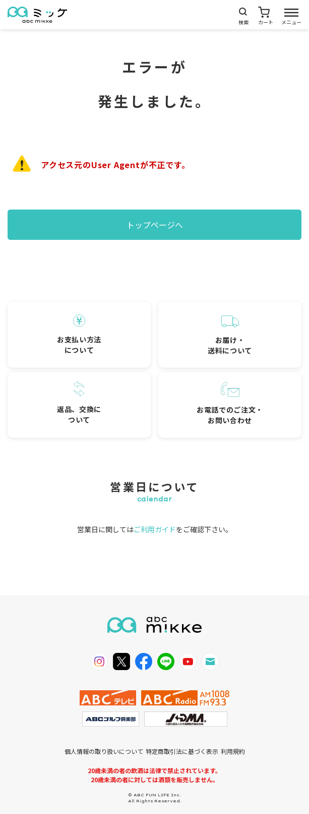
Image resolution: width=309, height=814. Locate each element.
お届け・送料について (230, 335)
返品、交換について (79, 403)
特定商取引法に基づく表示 (182, 751)
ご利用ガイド (155, 529)
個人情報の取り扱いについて (104, 751)
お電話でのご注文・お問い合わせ (230, 403)
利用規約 (233, 751)
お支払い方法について (79, 335)
